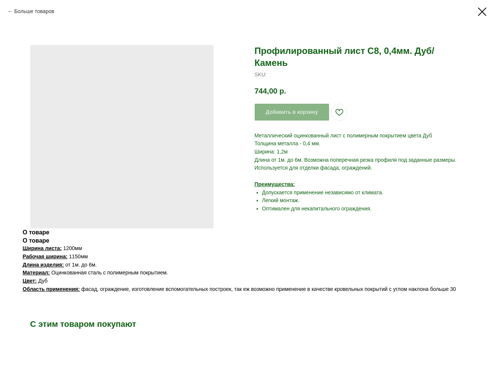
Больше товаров (34, 11)
